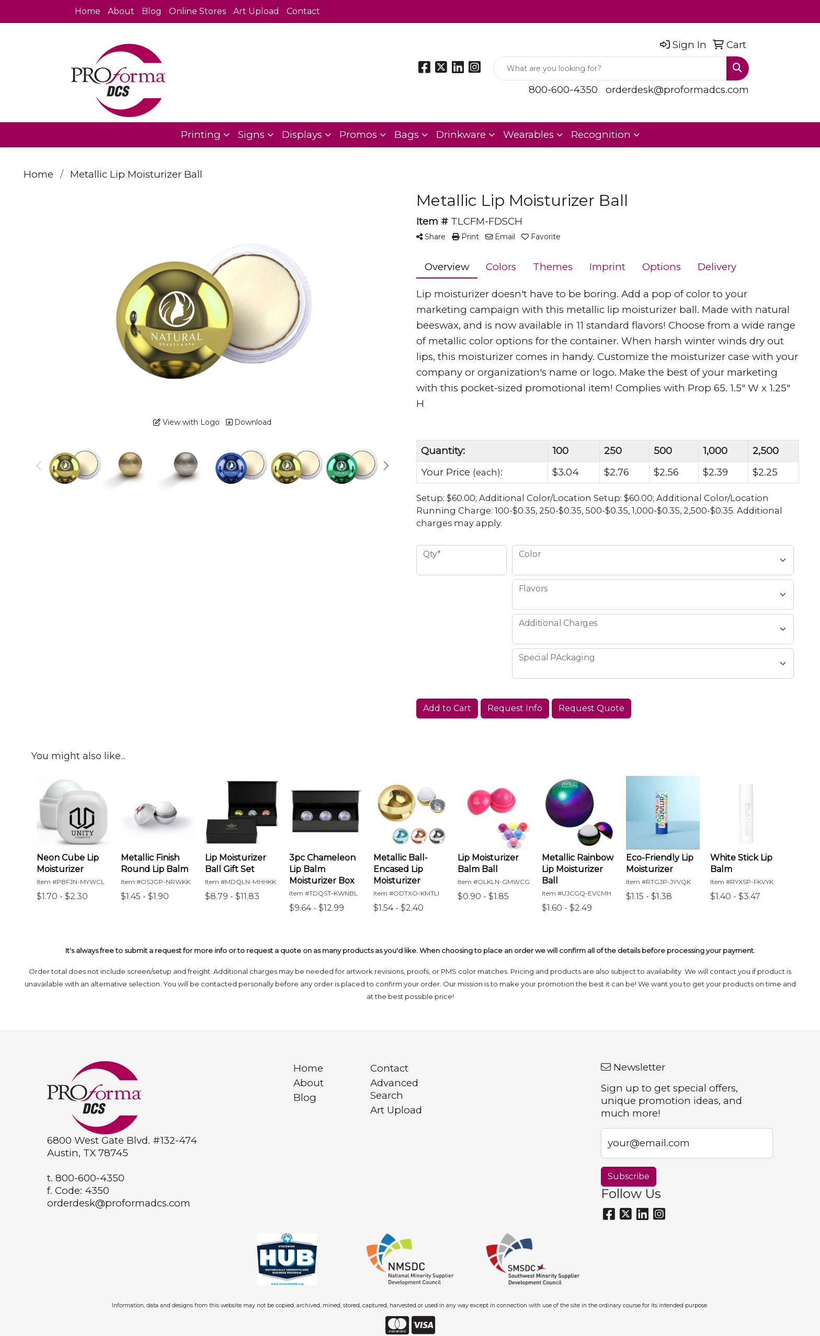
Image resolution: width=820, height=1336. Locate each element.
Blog (152, 11)
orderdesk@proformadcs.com (677, 90)
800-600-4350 (563, 90)
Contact (303, 11)
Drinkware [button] (461, 135)
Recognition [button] (601, 135)
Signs (251, 135)
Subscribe (629, 1176)
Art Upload (256, 11)
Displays (302, 135)
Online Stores (197, 11)
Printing (201, 135)
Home (87, 11)
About (121, 11)
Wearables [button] (528, 135)
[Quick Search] (610, 68)
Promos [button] (358, 135)
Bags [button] (406, 135)
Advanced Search (394, 1089)
